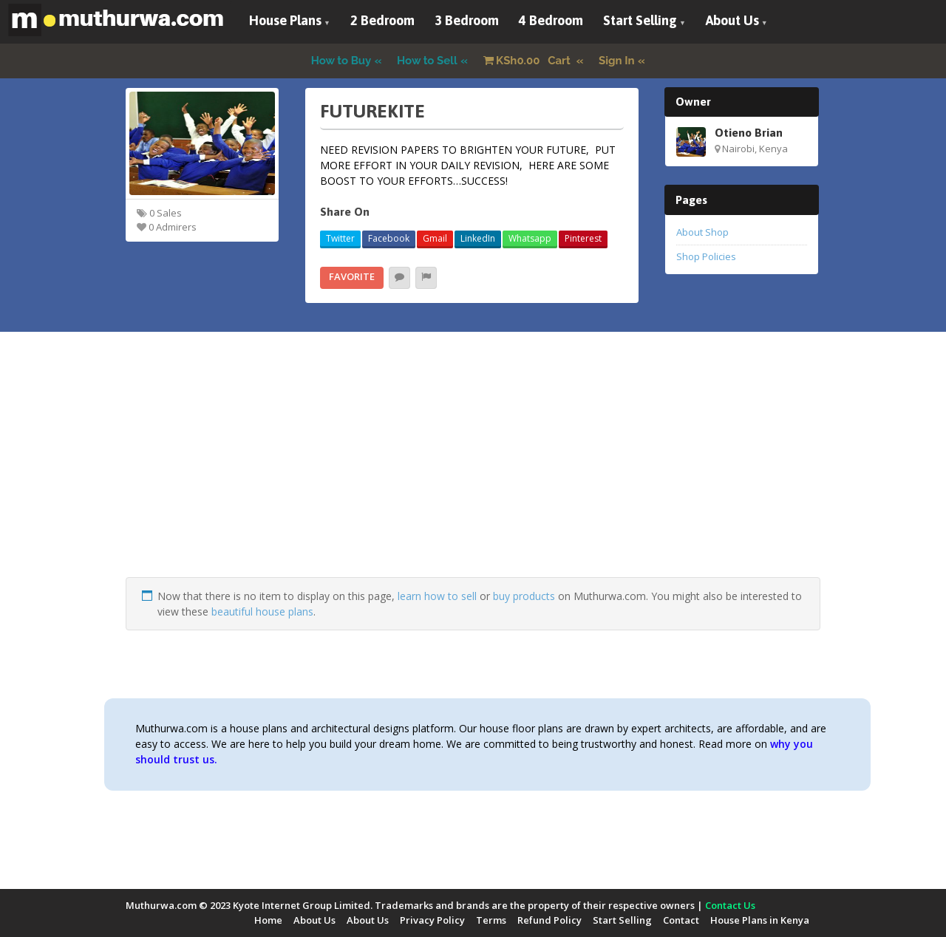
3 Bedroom (467, 20)
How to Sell (427, 60)
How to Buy (341, 60)
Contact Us (730, 905)
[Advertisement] (473, 473)
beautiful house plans (262, 611)
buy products (524, 596)
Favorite (352, 276)
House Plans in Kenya (759, 920)
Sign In (617, 60)
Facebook (388, 238)
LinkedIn (477, 238)
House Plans (285, 20)
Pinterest (583, 238)
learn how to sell (437, 596)
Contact (681, 920)
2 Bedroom (382, 20)
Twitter (340, 238)
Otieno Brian (749, 132)
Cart (528, 60)
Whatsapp (529, 238)
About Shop (702, 232)
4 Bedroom (551, 20)
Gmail (435, 238)
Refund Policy (549, 920)
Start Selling (640, 20)
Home (268, 920)
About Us (732, 20)
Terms (491, 920)
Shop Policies (706, 256)
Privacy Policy (432, 920)
